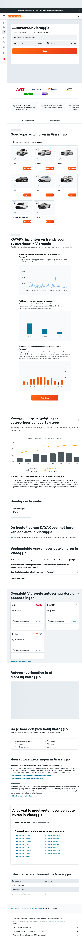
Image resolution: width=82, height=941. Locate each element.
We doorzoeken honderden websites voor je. (46, 931)
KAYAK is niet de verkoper (46, 927)
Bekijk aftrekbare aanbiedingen (22, 796)
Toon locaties (38, 621)
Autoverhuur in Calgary (52, 851)
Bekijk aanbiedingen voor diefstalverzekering (27, 779)
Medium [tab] (38, 438)
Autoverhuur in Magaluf (23, 839)
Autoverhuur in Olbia (52, 839)
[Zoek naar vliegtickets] (3, 23)
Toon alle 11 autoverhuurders (21, 661)
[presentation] (78, 594)
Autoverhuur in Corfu (52, 845)
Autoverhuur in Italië (36, 908)
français (60, 10)
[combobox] (21, 32)
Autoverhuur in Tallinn (22, 857)
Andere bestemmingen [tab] (22, 823)
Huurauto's (24, 908)
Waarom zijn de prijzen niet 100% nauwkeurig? (46, 935)
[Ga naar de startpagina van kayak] (14, 16)
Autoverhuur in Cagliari (23, 836)
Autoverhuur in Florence (23, 842)
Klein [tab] (30, 438)
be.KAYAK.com (15, 908)
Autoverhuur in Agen (22, 848)
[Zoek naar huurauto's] (3, 32)
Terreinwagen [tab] (49, 438)
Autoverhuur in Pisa (51, 842)
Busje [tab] (59, 438)
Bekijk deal (27, 168)
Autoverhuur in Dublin (52, 836)
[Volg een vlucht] (3, 42)
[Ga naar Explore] (3, 38)
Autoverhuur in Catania (23, 851)
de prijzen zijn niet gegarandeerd (55, 921)
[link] (44, 397)
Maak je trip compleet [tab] (41, 823)
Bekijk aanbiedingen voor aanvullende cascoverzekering (31, 776)
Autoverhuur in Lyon (52, 848)
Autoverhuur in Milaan (52, 854)
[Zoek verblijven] (3, 27)
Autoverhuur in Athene (23, 854)
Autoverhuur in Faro (22, 845)
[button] (79, 10)
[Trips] (3, 53)
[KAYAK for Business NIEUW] (3, 47)
